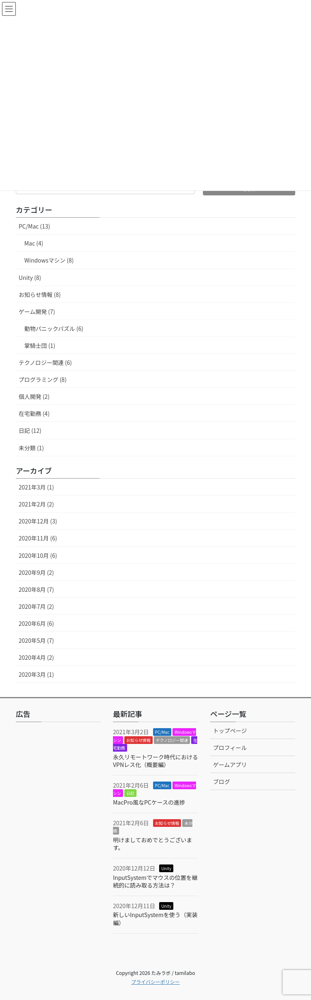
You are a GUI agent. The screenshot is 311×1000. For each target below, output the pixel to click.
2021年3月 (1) (36, 487)
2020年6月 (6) (36, 623)
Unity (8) (30, 277)
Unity (166, 868)
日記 (130, 793)
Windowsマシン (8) (49, 260)
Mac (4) (33, 243)
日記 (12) (30, 430)
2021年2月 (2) (36, 504)
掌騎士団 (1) (39, 345)
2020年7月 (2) (36, 606)
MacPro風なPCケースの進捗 (149, 802)
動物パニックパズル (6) (53, 328)
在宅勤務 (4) (34, 413)
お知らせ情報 (138, 740)
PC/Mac (162, 732)
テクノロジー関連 (172, 740)
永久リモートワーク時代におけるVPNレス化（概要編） (155, 761)
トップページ (230, 731)
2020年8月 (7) (36, 589)
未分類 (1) (31, 448)
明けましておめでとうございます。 (152, 844)
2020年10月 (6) (38, 555)
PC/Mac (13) (34, 226)
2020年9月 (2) (36, 572)
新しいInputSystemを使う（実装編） (155, 919)
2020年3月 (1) (36, 674)
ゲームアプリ (230, 765)
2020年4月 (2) (36, 657)
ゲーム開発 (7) (37, 311)
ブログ (221, 782)
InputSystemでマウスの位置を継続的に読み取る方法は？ (155, 881)
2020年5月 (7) (36, 640)
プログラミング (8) (42, 379)
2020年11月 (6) (38, 538)
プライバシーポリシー (155, 981)
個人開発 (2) (34, 396)
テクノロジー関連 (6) (45, 362)
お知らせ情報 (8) (40, 294)
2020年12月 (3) (38, 521)
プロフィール (230, 748)
